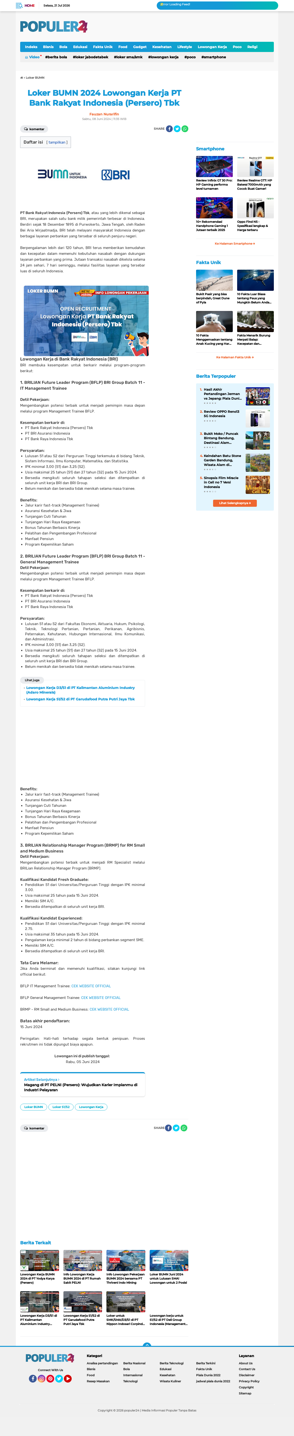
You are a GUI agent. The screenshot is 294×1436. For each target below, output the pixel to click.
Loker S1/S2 (60, 1107)
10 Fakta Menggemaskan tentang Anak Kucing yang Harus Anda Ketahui (214, 340)
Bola (63, 47)
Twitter (61, 1381)
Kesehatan (162, 47)
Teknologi (130, 1381)
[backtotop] (147, 1346)
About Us (245, 1363)
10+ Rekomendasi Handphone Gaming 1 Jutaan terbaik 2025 (212, 226)
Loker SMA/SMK (129, 57)
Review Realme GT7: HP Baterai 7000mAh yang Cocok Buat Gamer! (254, 184)
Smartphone (215, 57)
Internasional (132, 1375)
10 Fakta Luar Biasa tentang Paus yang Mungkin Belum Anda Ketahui (253, 298)
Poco (237, 47)
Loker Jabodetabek (91, 57)
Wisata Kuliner (170, 1381)
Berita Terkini (205, 1363)
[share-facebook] (169, 128)
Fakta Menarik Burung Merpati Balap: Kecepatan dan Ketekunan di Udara (253, 340)
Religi (252, 47)
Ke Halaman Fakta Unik (235, 357)
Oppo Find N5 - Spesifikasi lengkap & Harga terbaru (252, 226)
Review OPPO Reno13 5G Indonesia (221, 414)
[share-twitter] (177, 128)
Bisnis (48, 47)
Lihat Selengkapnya (235, 503)
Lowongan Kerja (212, 47)
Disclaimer (246, 1375)
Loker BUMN (33, 1107)
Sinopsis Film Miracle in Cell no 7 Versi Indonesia (221, 482)
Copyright (246, 1387)
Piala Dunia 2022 (208, 1375)
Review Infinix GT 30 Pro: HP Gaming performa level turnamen (214, 184)
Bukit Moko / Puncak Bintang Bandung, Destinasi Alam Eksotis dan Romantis (222, 438)
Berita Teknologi (171, 1363)
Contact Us (247, 1369)
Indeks (31, 47)
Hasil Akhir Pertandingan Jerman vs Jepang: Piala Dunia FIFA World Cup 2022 (222, 394)
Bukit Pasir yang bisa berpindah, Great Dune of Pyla (212, 298)
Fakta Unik (102, 47)
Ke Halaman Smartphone (235, 243)
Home (30, 5)
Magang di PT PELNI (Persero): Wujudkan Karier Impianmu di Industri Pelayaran (80, 1087)
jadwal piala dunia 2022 (213, 1381)
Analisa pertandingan (102, 1363)
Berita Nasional (134, 1363)
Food (122, 47)
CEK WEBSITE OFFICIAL (91, 986)
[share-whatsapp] (185, 128)
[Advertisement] (185, 26)
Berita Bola (57, 57)
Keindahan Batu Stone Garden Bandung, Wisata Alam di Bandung (222, 460)
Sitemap (245, 1393)
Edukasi (80, 47)
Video (34, 57)
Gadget (140, 47)
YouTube (71, 1381)
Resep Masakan (98, 1381)
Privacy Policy (249, 1381)
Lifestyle (184, 47)
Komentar (34, 128)
